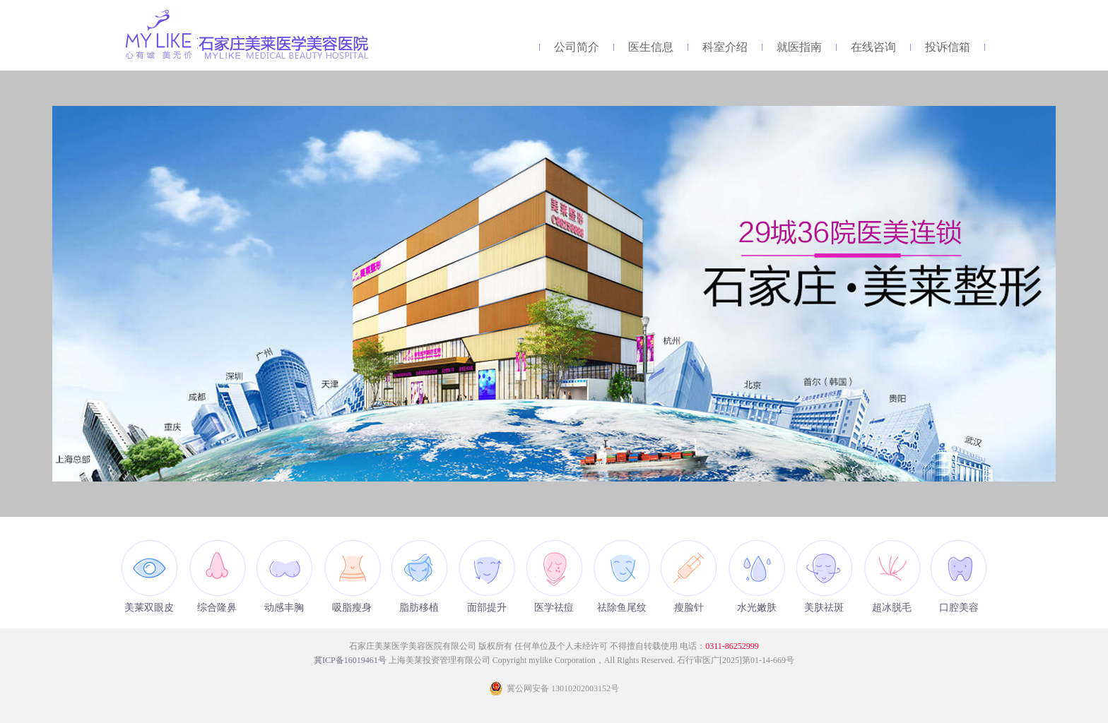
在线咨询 (873, 47)
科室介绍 (725, 47)
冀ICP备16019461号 (351, 660)
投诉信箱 (947, 47)
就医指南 (799, 47)
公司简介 (576, 47)
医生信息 (650, 47)
